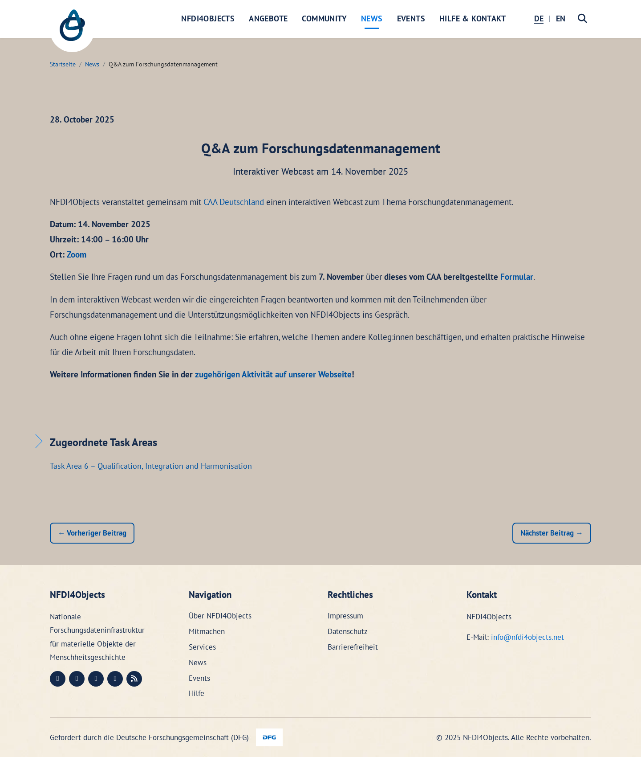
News (372, 18)
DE (539, 18)
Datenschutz (348, 631)
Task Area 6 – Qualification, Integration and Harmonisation (151, 466)
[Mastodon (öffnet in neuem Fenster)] (57, 679)
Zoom (76, 254)
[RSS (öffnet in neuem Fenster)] (134, 679)
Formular (516, 276)
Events (411, 18)
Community (324, 18)
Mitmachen (207, 631)
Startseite (63, 64)
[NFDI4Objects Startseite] (72, 30)
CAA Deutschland (233, 201)
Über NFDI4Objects (220, 616)
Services (202, 647)
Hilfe (196, 693)
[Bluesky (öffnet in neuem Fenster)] (115, 679)
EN (560, 18)
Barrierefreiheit (353, 647)
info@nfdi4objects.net (527, 637)
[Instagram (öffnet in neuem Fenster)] (96, 679)
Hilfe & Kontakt (472, 18)
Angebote (268, 18)
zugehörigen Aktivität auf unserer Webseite (273, 374)
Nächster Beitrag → (551, 533)
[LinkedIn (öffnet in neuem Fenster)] (77, 679)
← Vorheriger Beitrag (92, 533)
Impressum (345, 616)
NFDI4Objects (208, 18)
